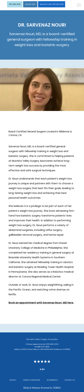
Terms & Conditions (31, 380)
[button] (78, 5)
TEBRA (57, 388)
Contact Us (70, 380)
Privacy (13, 380)
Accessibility (52, 380)
